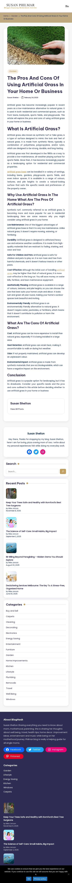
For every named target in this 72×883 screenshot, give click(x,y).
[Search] (63, 471)
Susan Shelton (20, 403)
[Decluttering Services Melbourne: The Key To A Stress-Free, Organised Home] (11, 576)
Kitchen (9, 666)
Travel (9, 688)
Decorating (11, 627)
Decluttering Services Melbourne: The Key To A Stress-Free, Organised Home (35, 587)
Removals (11, 682)
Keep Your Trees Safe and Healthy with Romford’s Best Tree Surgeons (33, 504)
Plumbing (10, 677)
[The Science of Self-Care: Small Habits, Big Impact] (11, 522)
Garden (12, 71)
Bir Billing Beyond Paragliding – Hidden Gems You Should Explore (34, 558)
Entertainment (13, 644)
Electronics (11, 633)
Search (11, 464)
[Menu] (66, 6)
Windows (10, 699)
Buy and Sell (12, 610)
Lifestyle (10, 671)
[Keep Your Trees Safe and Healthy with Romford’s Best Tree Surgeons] (11, 493)
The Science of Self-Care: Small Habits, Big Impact (31, 531)
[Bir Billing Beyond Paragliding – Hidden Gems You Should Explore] (11, 548)
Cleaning (10, 622)
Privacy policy (40, 879)
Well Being (11, 693)
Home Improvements (17, 660)
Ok (29, 879)
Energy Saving (13, 638)
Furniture (10, 649)
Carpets (10, 616)
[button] (17, 409)
